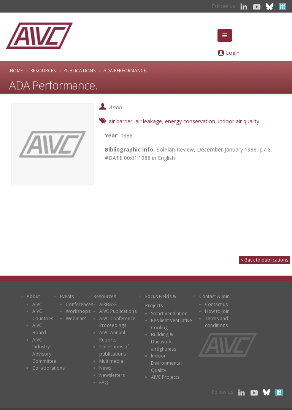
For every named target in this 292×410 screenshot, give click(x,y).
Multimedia (111, 361)
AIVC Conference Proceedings (117, 322)
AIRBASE (108, 304)
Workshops (78, 311)
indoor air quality (238, 121)
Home (16, 70)
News (105, 368)
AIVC (37, 304)
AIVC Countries (42, 315)
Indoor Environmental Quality (166, 363)
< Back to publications (264, 260)
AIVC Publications (117, 311)
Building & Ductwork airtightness (163, 341)
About (33, 296)
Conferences (79, 304)
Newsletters (112, 375)
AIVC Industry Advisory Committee (44, 350)
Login (233, 52)
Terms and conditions (216, 322)
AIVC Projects (165, 377)
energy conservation (190, 121)
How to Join (217, 311)
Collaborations (48, 368)
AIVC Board (39, 329)
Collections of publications (114, 350)
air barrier (120, 121)
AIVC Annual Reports (112, 336)
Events (67, 296)
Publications (79, 70)
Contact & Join (214, 296)
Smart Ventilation (169, 313)
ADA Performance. (125, 70)
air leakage (148, 121)
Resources (43, 70)
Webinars (76, 318)
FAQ (103, 382)
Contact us (216, 304)
